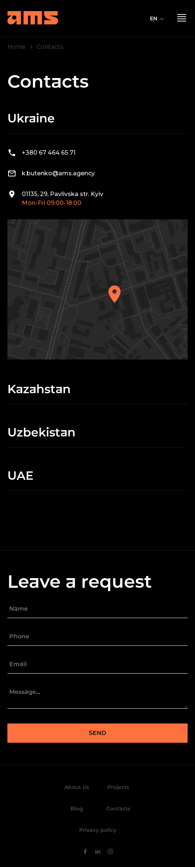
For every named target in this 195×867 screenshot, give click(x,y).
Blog (76, 808)
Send (97, 732)
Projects (118, 787)
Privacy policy (97, 830)
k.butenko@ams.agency (58, 173)
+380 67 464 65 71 (48, 152)
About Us (76, 787)
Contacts (118, 808)
